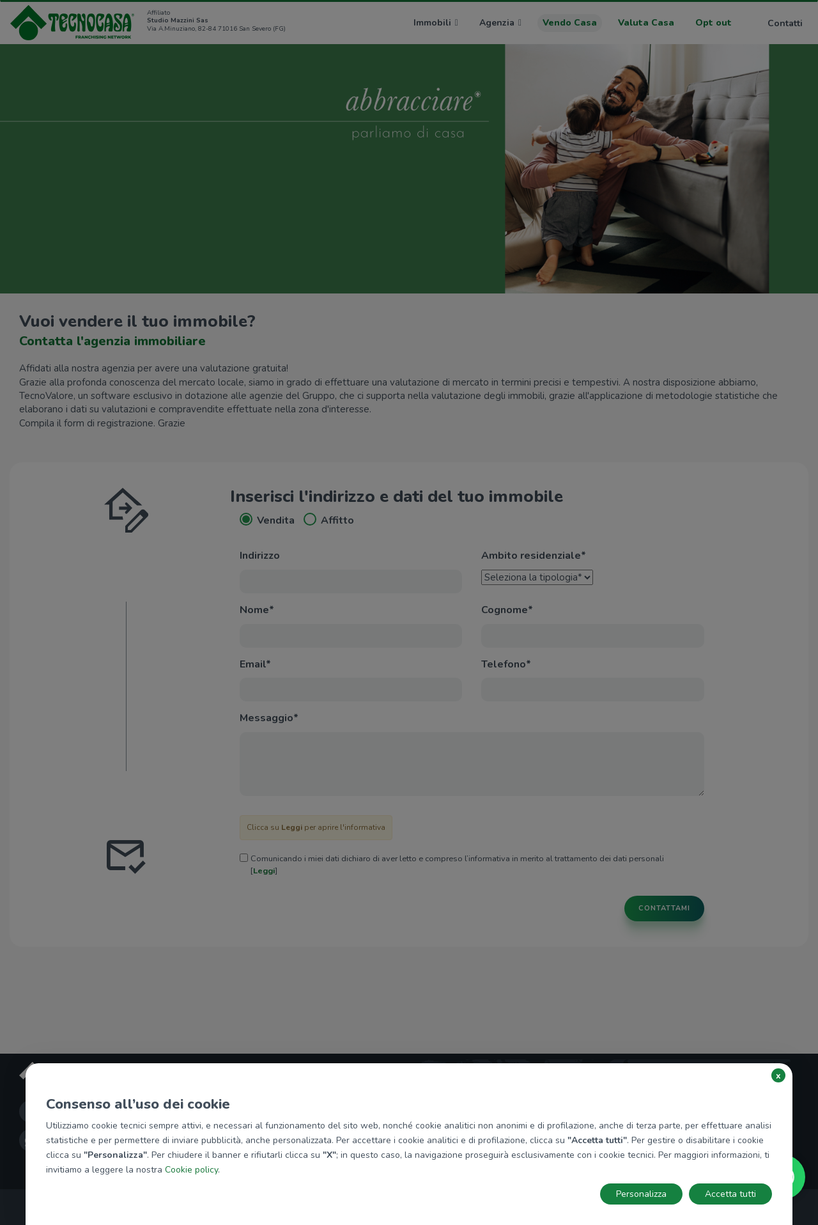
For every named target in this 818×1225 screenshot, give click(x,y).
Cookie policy (191, 1170)
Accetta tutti (730, 1194)
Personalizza (641, 1194)
